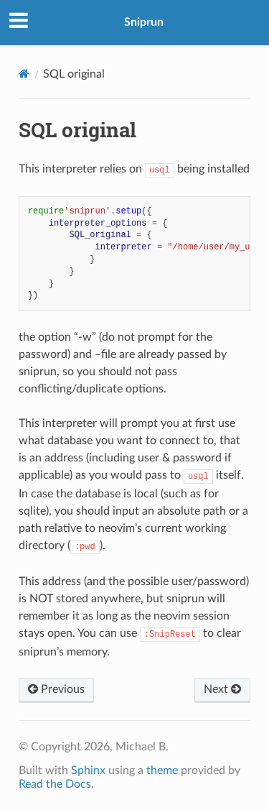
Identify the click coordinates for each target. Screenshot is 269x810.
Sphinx (88, 770)
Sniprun (144, 22)
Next (222, 689)
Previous (56, 689)
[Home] (24, 74)
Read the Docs (55, 784)
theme (162, 770)
